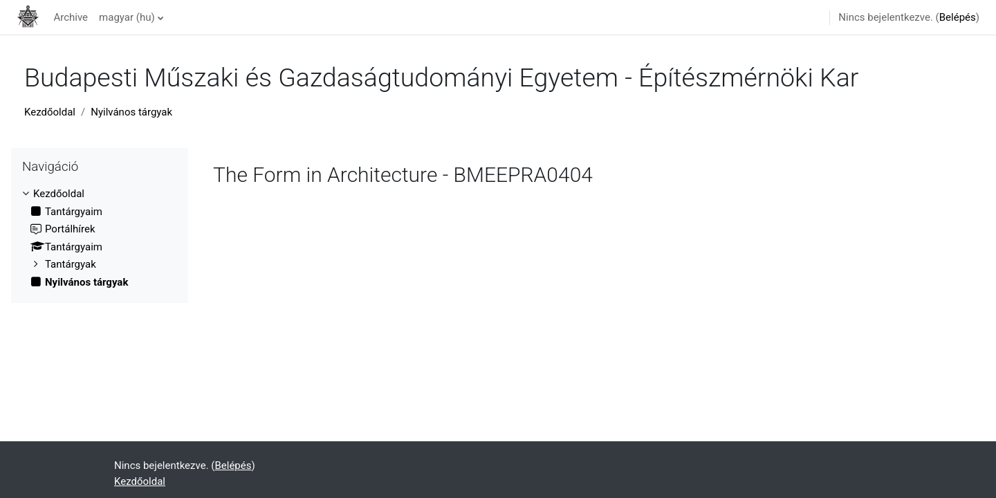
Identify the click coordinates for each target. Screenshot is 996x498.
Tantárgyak (70, 264)
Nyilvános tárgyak (131, 112)
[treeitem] (99, 238)
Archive (70, 17)
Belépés (957, 17)
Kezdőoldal (49, 112)
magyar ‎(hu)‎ (127, 17)
